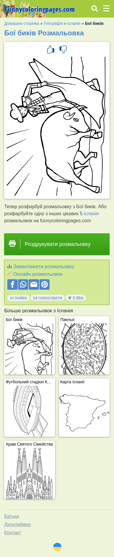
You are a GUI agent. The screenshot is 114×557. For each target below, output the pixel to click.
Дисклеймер (17, 524)
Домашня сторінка (21, 23)
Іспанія (74, 23)
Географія (53, 23)
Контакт (12, 532)
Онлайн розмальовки (37, 274)
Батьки (11, 516)
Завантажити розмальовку (43, 266)
